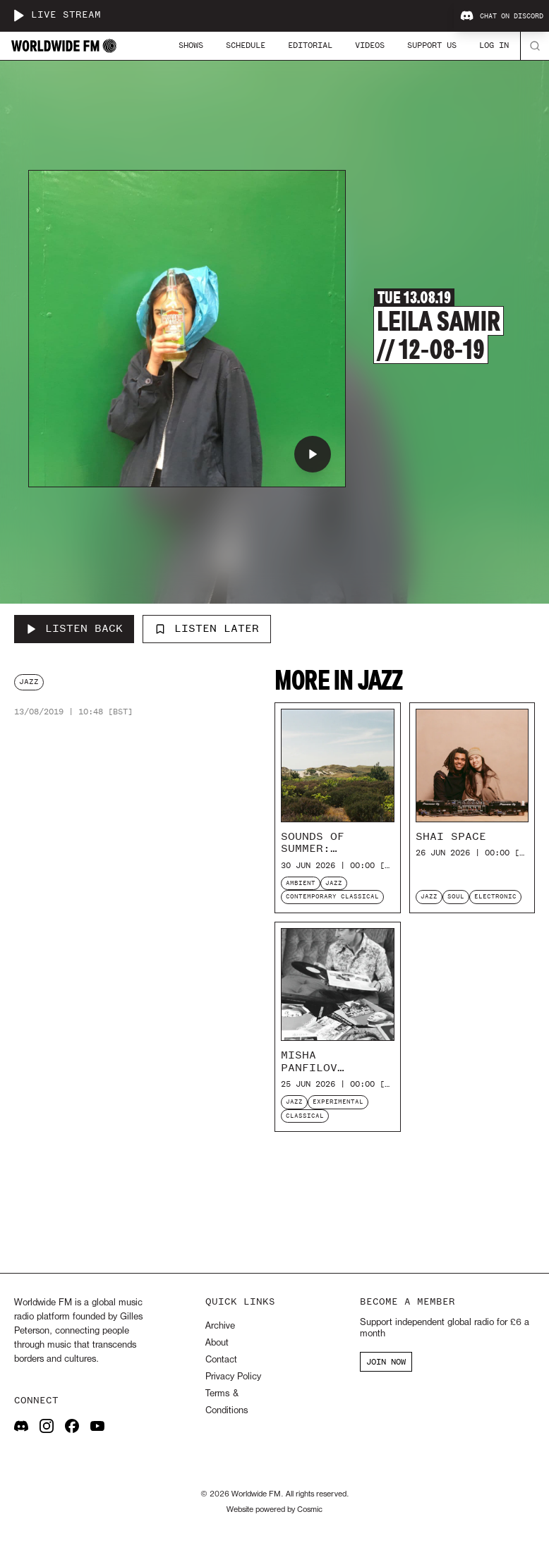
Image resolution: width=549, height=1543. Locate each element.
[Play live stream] (18, 15)
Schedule (245, 45)
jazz (29, 681)
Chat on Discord (501, 16)
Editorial (310, 45)
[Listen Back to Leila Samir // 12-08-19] (74, 629)
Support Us (432, 45)
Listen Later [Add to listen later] (207, 628)
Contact (221, 1360)
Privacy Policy (233, 1377)
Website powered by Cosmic (274, 1509)
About (217, 1343)
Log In (494, 45)
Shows (191, 45)
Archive (220, 1326)
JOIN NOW (386, 1362)
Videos (370, 45)
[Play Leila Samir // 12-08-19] (312, 454)
